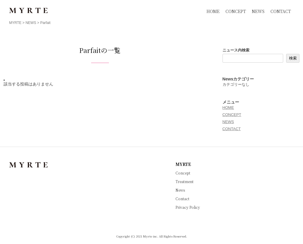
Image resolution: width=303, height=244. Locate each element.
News (180, 190)
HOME (213, 11)
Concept (182, 173)
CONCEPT (235, 11)
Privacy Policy (187, 207)
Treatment (184, 182)
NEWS (258, 11)
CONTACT (280, 11)
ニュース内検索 (236, 50)
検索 (293, 58)
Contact (182, 199)
